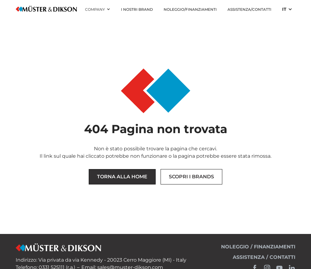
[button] (97, 9)
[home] (46, 9)
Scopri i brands (191, 177)
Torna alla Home (122, 177)
